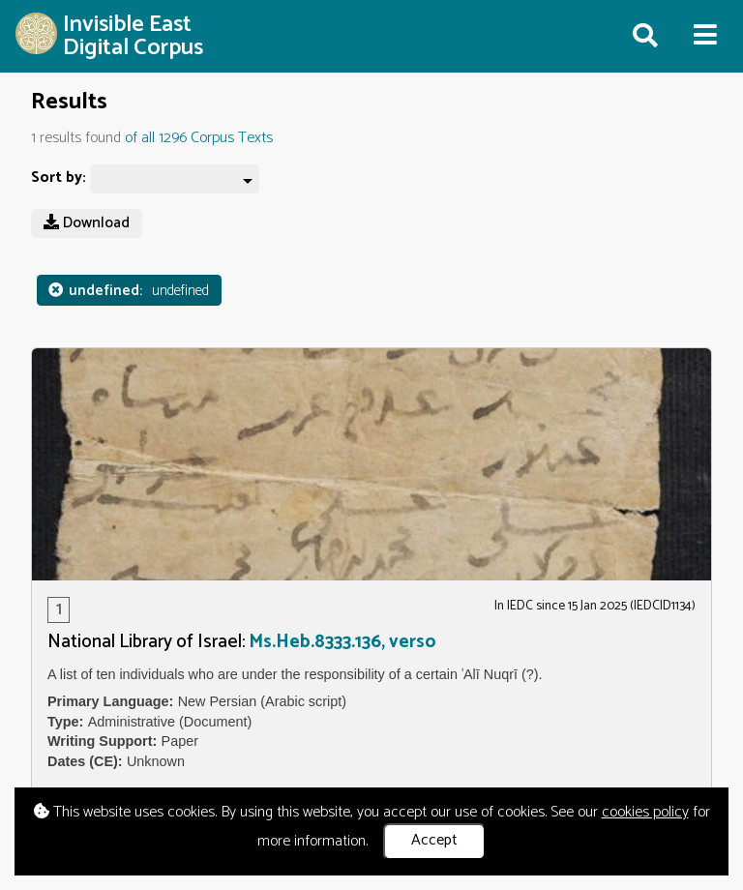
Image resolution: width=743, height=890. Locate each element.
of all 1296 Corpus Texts (199, 138)
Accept (434, 840)
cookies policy (645, 812)
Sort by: (58, 178)
